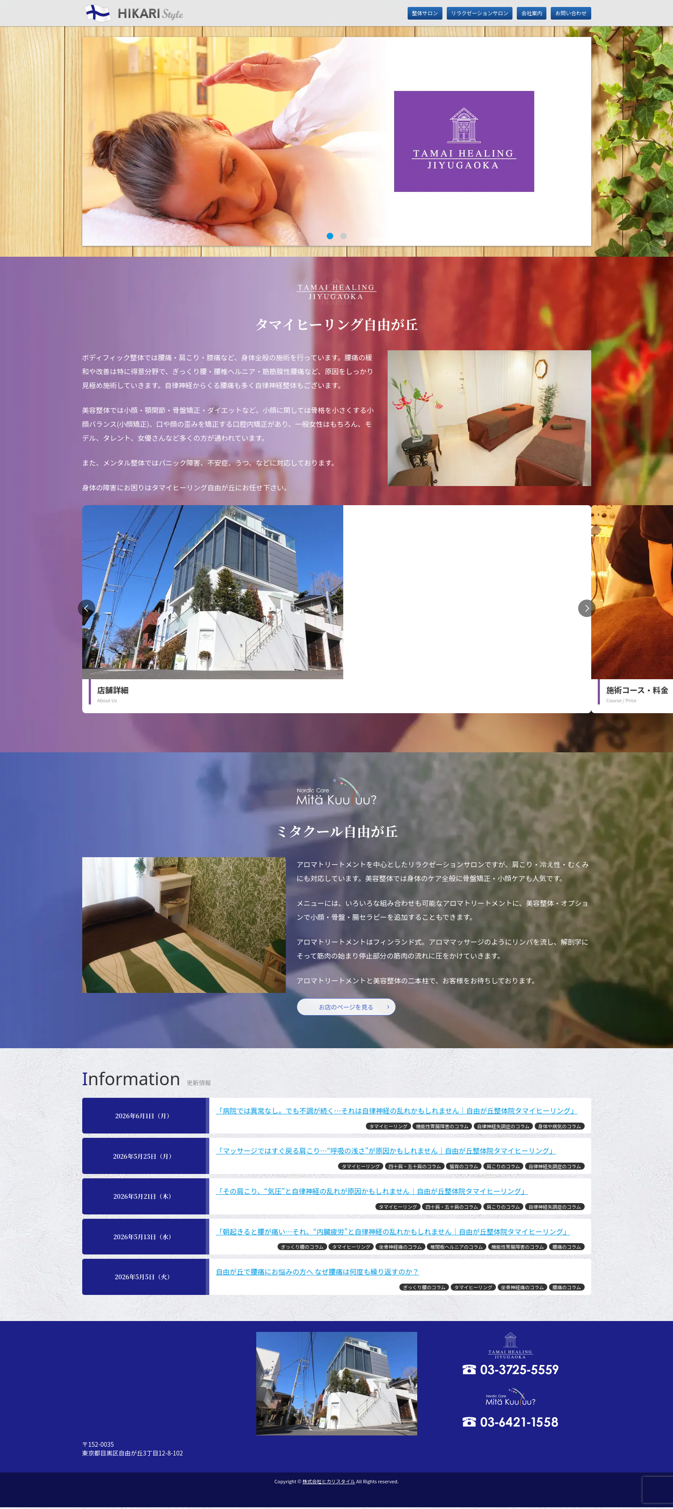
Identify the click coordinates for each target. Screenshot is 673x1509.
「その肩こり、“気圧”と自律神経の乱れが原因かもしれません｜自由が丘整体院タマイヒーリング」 (372, 1192)
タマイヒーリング (388, 1127)
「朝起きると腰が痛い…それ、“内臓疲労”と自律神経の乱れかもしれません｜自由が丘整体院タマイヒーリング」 (393, 1232)
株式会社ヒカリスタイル (328, 1482)
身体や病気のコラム (559, 1127)
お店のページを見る (350, 1008)
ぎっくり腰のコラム (302, 1248)
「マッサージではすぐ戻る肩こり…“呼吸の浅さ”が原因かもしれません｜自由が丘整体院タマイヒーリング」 (386, 1152)
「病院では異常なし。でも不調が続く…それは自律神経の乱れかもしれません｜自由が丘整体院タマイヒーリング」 (397, 1112)
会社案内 (531, 13)
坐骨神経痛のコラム (400, 1248)
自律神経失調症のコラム (503, 1127)
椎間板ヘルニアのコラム (456, 1248)
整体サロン (425, 13)
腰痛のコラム (566, 1248)
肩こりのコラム (503, 1167)
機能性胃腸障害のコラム (442, 1127)
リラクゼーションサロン (480, 13)
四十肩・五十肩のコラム (414, 1167)
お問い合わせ (570, 13)
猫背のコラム (463, 1167)
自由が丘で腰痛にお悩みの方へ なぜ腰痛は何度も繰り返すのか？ (317, 1273)
